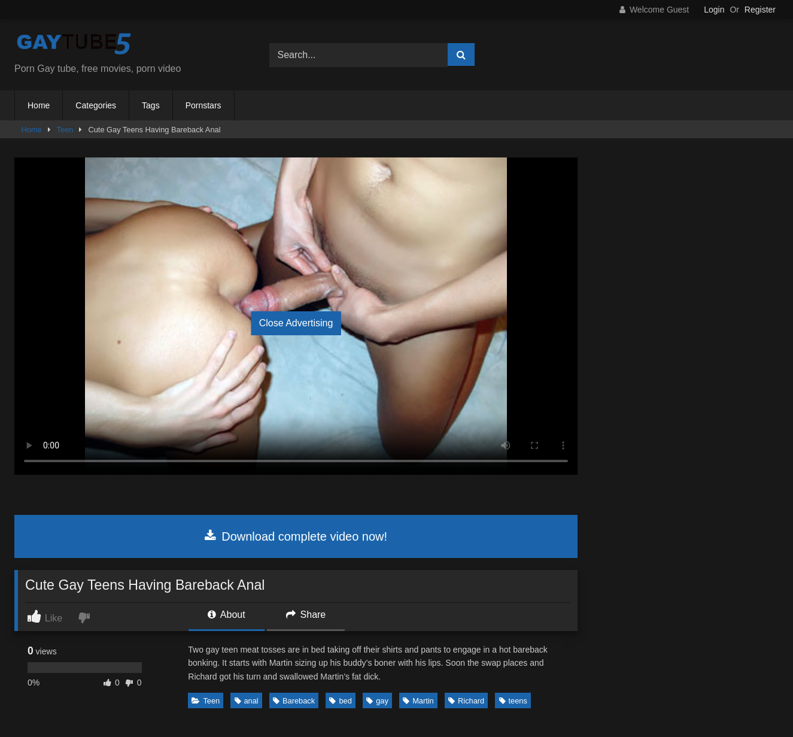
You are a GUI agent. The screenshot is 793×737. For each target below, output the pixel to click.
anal (247, 700)
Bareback (294, 700)
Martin (418, 700)
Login (714, 9)
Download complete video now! (296, 536)
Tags (151, 105)
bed (340, 700)
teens (513, 700)
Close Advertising (296, 323)
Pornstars (203, 105)
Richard (466, 700)
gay (377, 700)
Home (39, 105)
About (226, 614)
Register (760, 9)
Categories (95, 105)
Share (306, 614)
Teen (65, 129)
